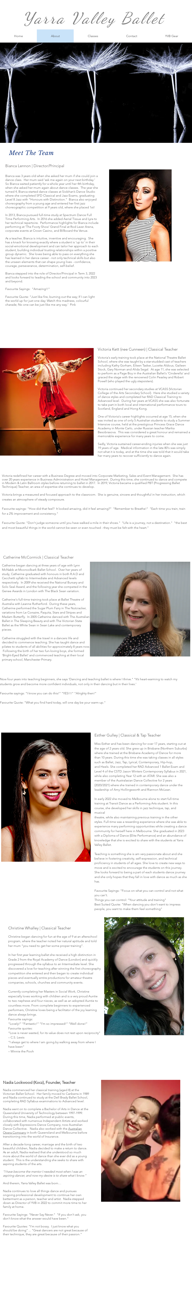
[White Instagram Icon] (124, 1273)
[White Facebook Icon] (118, 1273)
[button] (93, 36)
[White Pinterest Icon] (130, 1273)
